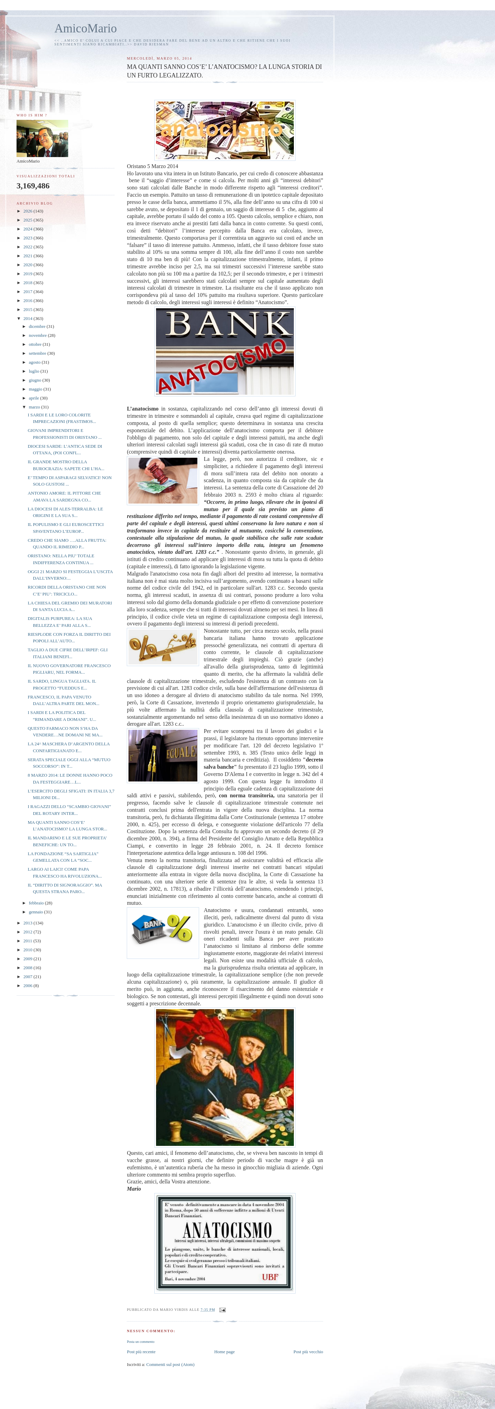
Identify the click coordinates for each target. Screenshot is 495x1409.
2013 (28, 922)
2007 (28, 976)
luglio (35, 371)
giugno (35, 380)
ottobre (36, 344)
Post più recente (141, 1351)
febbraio (37, 902)
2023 (28, 237)
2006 (28, 985)
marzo (35, 407)
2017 (28, 291)
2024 (28, 228)
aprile (34, 398)
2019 (28, 273)
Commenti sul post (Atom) (170, 1364)
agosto (35, 362)
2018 (28, 282)
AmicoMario (85, 28)
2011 (28, 940)
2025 (28, 219)
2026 (28, 211)
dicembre (38, 326)
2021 (28, 255)
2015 (28, 309)
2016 (28, 300)
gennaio (36, 911)
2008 (28, 967)
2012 (28, 931)
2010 (28, 949)
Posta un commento (140, 1342)
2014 (28, 318)
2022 (28, 246)
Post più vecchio (308, 1351)
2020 (28, 264)
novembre (38, 335)
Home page (224, 1351)
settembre (38, 353)
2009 (28, 958)
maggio (36, 389)
